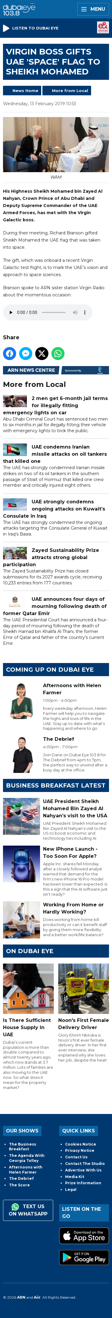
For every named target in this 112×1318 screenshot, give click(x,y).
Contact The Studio (85, 1163)
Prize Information (83, 1183)
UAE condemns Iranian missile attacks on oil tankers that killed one (55, 454)
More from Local (70, 90)
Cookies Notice (80, 1144)
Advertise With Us (83, 1170)
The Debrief (21, 1178)
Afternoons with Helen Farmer (25, 1169)
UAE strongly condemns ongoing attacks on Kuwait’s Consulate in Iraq (54, 509)
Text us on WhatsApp (28, 1210)
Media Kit (74, 1176)
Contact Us (76, 1157)
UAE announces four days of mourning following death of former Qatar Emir (55, 606)
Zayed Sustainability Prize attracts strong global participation (51, 557)
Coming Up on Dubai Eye (50, 669)
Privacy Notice (79, 1150)
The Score (19, 1185)
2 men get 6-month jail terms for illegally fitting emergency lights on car (55, 405)
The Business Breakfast (22, 1147)
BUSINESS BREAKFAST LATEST (55, 785)
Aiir (37, 1297)
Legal (70, 1189)
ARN (21, 1297)
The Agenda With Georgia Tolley (27, 1158)
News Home (25, 90)
